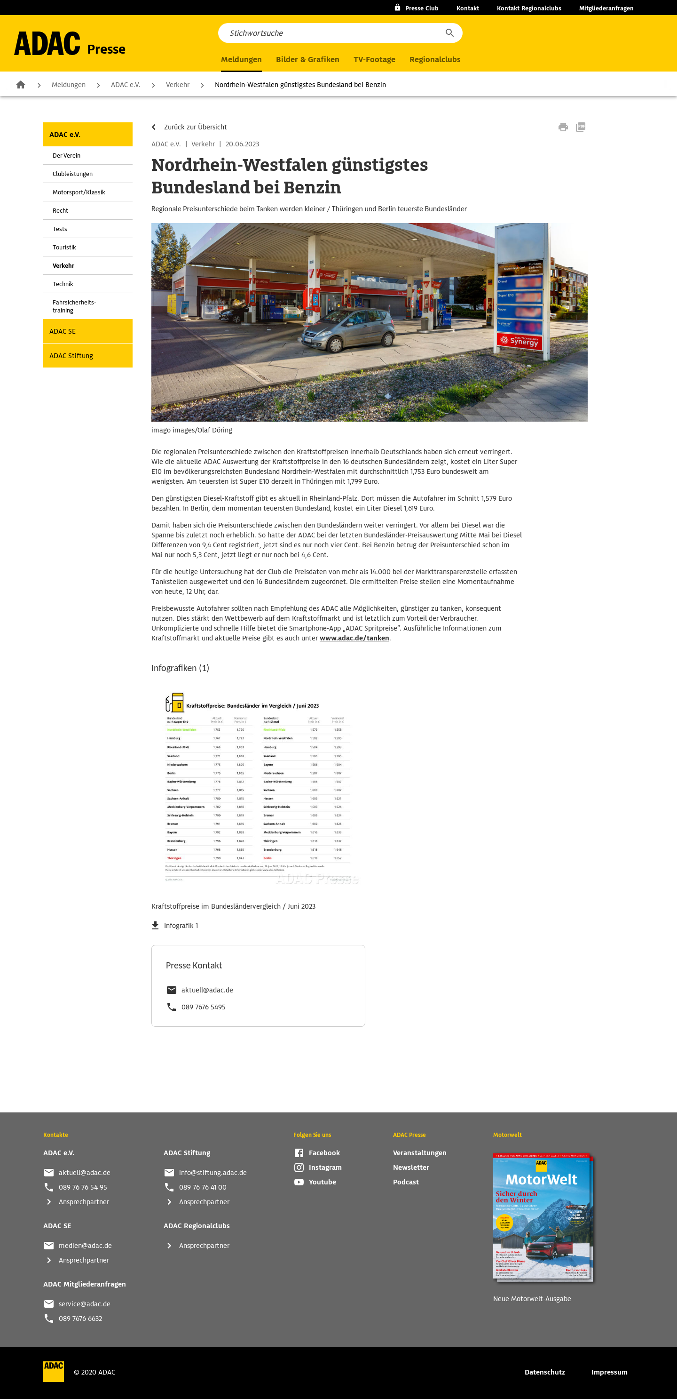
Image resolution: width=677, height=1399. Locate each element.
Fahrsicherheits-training (74, 306)
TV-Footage (374, 59)
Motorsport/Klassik (79, 192)
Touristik (64, 247)
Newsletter (411, 1167)
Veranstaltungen (420, 1153)
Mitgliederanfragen (606, 8)
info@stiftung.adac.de (213, 1172)
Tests (60, 229)
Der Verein (66, 156)
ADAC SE (62, 331)
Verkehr (177, 84)
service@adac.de (84, 1304)
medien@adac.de (85, 1245)
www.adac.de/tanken (354, 638)
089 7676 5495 (203, 1007)
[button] (449, 32)
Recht (60, 211)
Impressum (609, 1372)
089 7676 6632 (80, 1318)
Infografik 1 (181, 925)
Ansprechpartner (84, 1202)
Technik (63, 284)
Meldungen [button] (241, 59)
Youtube (322, 1182)
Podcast (406, 1182)
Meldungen (69, 84)
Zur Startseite (20, 84)
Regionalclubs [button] (434, 59)
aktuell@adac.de (207, 990)
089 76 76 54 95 (83, 1187)
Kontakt (468, 8)
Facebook (324, 1153)
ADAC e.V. (126, 84)
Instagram (325, 1167)
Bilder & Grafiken (307, 59)
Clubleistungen (73, 174)
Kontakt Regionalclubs (529, 8)
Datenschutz (545, 1372)
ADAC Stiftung (71, 356)
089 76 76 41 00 (203, 1187)
